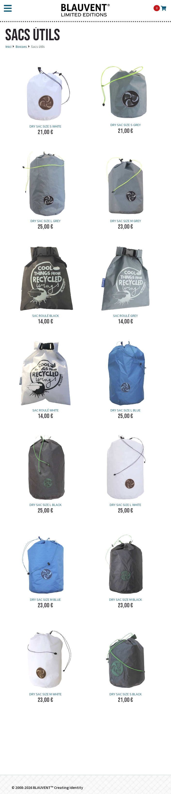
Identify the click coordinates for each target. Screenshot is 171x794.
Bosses (21, 46)
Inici (8, 46)
